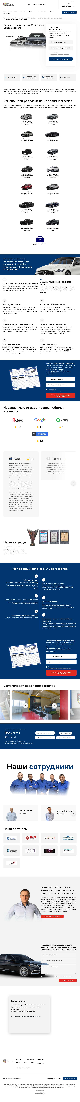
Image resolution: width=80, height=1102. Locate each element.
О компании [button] (7, 11)
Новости (44, 11)
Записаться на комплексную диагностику (60, 395)
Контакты (6, 13)
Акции (52, 11)
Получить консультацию (60, 59)
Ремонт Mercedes (8, 18)
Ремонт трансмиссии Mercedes (25, 18)
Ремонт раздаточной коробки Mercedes (49, 18)
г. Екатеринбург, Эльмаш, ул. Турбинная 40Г (25, 1016)
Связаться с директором (52, 916)
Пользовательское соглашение (23, 1067)
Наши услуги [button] (33, 11)
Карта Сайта (41, 1063)
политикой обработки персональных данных (60, 54)
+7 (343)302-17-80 (69, 6)
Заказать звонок (69, 12)
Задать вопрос (67, 980)
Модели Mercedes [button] (20, 11)
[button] (73, 483)
